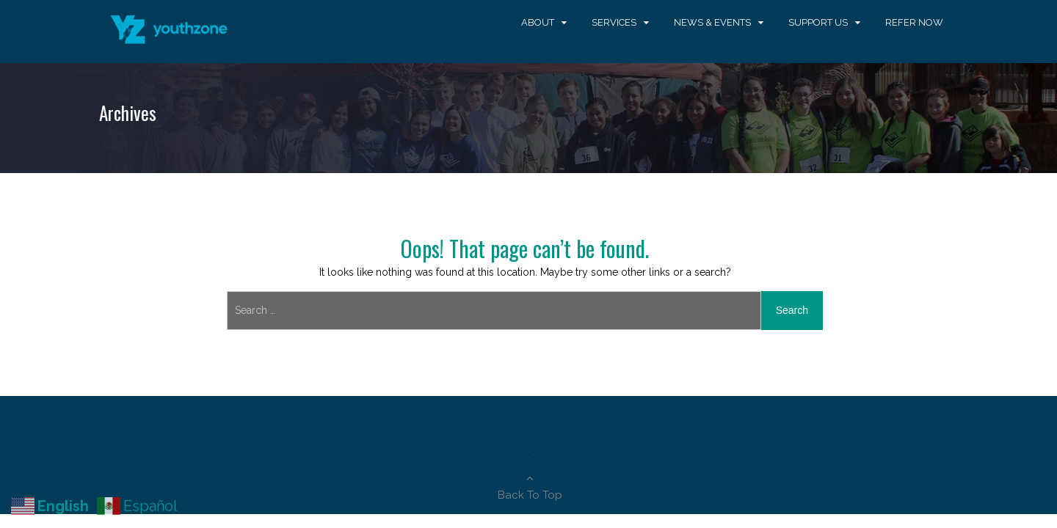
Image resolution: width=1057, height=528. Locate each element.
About (537, 22)
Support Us (818, 22)
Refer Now (914, 22)
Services (614, 22)
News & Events (712, 22)
